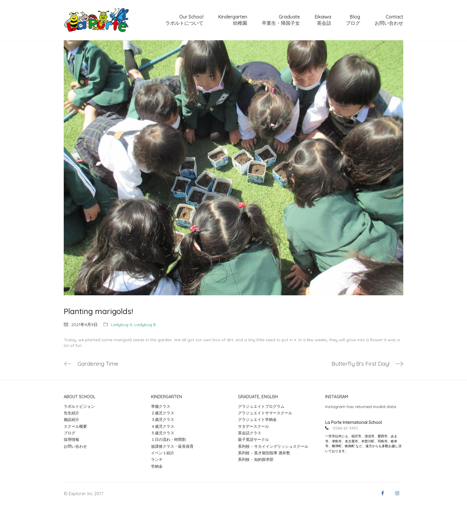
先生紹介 (71, 412)
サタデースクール (253, 426)
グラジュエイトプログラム (261, 406)
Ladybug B (145, 324)
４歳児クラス (162, 426)
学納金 (157, 466)
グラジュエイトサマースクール (265, 412)
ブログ (69, 432)
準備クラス (160, 406)
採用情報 (71, 439)
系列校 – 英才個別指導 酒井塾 (264, 452)
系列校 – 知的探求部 (255, 459)
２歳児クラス (162, 412)
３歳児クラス (162, 419)
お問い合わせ (75, 446)
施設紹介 (71, 419)
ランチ (157, 459)
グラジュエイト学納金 (257, 419)
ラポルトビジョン (79, 406)
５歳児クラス (162, 432)
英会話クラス (249, 432)
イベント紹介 (162, 452)
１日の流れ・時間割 (168, 439)
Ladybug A (121, 324)
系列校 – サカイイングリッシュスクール (273, 446)
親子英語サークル (253, 439)
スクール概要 (75, 426)
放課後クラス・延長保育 (172, 446)
